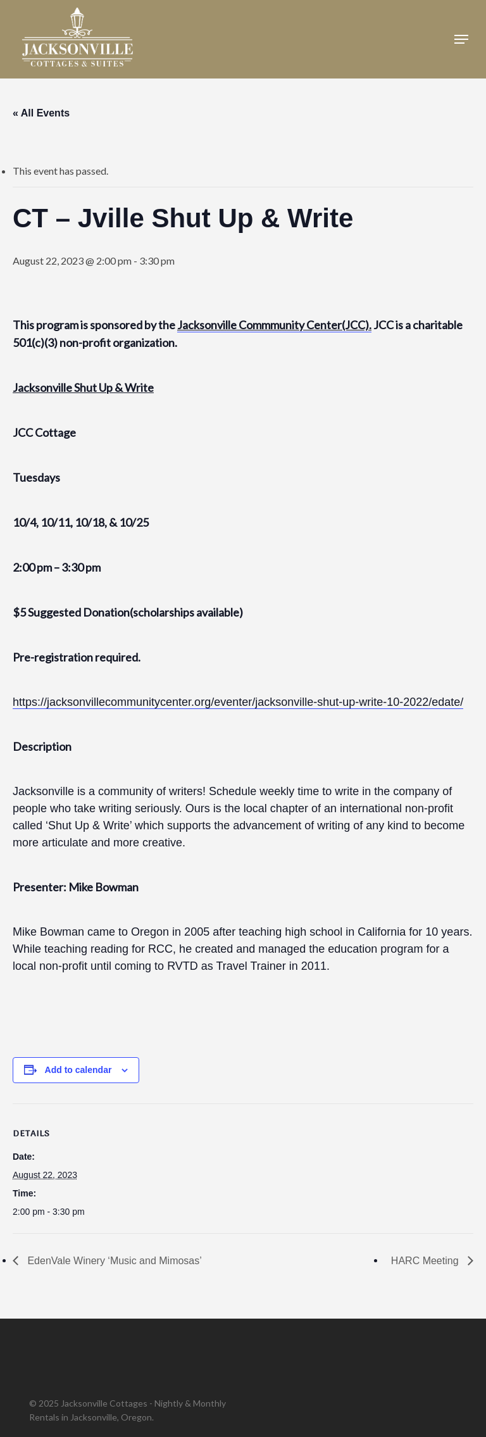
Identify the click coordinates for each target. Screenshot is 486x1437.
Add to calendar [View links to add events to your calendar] (78, 1070)
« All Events (41, 113)
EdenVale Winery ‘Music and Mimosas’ (113, 1260)
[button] (461, 39)
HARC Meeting (426, 1260)
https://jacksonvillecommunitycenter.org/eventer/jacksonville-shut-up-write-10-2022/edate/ (238, 702)
